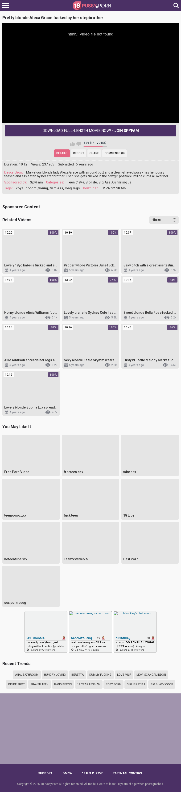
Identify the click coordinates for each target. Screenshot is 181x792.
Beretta (77, 674)
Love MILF (124, 674)
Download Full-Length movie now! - (90, 130)
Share (94, 153)
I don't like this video (78, 144)
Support (45, 773)
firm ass (56, 188)
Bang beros (63, 684)
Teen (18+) (75, 182)
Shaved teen (39, 684)
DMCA (67, 773)
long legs (72, 188)
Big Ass (105, 182)
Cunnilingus (121, 182)
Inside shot (16, 684)
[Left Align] (7, 5)
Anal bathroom (26, 674)
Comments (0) (115, 153)
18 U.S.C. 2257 (92, 773)
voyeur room (26, 188)
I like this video (72, 144)
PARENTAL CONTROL (128, 773)
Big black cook (162, 684)
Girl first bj (136, 684)
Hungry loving (55, 674)
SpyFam (36, 182)
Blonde (91, 182)
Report (78, 153)
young (43, 188)
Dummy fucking (100, 674)
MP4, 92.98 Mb (114, 188)
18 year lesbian (88, 684)
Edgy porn (113, 684)
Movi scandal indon (151, 674)
